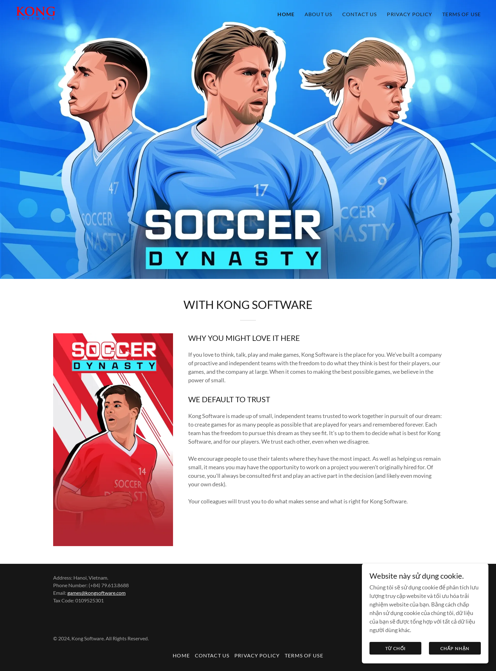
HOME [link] (285, 14)
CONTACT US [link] (359, 14)
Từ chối (395, 648)
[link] (35, 12)
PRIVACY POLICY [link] (409, 14)
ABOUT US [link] (318, 14)
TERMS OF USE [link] (461, 14)
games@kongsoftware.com (96, 593)
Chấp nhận (455, 648)
